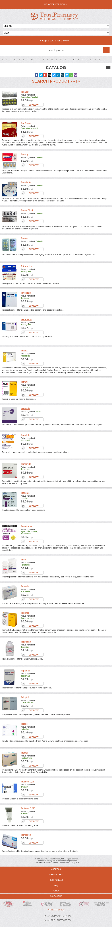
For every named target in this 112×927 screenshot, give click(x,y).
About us (56, 869)
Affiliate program (56, 910)
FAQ (56, 885)
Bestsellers (55, 875)
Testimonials (56, 880)
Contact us (56, 896)
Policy (56, 891)
